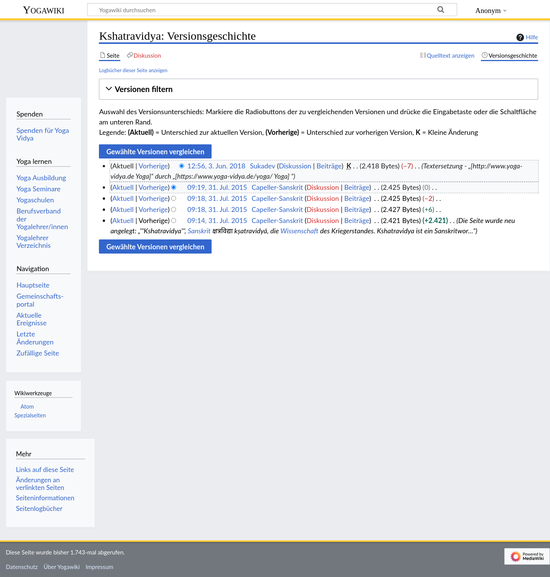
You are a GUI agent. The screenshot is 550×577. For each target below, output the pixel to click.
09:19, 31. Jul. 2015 (217, 187)
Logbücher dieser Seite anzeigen (133, 70)
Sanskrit (199, 230)
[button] (318, 89)
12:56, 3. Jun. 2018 (217, 166)
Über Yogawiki (62, 566)
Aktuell (123, 187)
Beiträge (329, 166)
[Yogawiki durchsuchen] (272, 9)
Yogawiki (44, 10)
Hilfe (526, 37)
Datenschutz (22, 566)
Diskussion (295, 166)
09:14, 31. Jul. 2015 (217, 220)
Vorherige (153, 166)
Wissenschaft (299, 230)
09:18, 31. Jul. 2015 (217, 198)
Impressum (99, 566)
